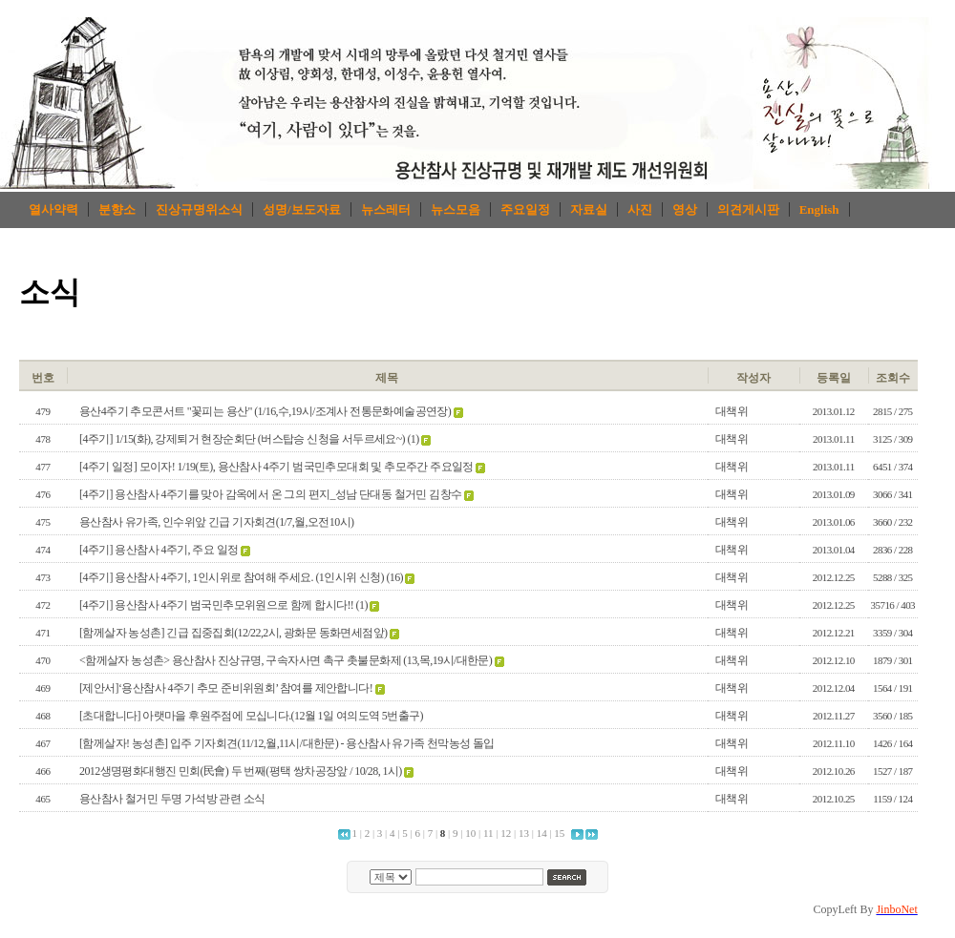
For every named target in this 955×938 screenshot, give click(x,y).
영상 (684, 209)
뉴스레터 (386, 209)
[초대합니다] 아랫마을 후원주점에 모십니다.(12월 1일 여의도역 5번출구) (251, 715)
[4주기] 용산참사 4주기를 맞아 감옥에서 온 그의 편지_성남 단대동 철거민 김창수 (270, 494)
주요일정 (525, 209)
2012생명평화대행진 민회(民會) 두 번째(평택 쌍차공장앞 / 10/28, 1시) (240, 771)
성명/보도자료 (302, 209)
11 (488, 833)
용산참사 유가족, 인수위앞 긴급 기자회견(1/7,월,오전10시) (216, 522)
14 (542, 833)
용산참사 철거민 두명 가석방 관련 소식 (172, 798)
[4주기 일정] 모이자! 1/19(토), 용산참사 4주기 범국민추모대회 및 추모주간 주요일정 (276, 466)
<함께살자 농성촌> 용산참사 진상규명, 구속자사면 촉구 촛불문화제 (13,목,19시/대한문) (285, 660)
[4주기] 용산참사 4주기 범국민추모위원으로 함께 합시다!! (216, 605)
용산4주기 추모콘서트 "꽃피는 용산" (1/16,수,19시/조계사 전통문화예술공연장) (265, 411)
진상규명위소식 (199, 209)
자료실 (588, 209)
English (819, 209)
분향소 (117, 209)
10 (470, 833)
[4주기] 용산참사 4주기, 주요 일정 (158, 549)
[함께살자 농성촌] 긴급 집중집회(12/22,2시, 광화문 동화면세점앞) (233, 632)
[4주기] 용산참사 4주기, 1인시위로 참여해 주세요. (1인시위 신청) (231, 577)
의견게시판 (748, 209)
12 (505, 833)
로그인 (875, 344)
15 (559, 833)
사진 (639, 209)
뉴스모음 (455, 209)
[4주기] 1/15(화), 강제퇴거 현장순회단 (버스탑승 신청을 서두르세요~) (242, 439)
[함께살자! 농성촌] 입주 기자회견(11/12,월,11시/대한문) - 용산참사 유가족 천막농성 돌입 (287, 743)
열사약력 (53, 209)
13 (524, 833)
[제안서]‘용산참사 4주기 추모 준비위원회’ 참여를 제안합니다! (225, 688)
